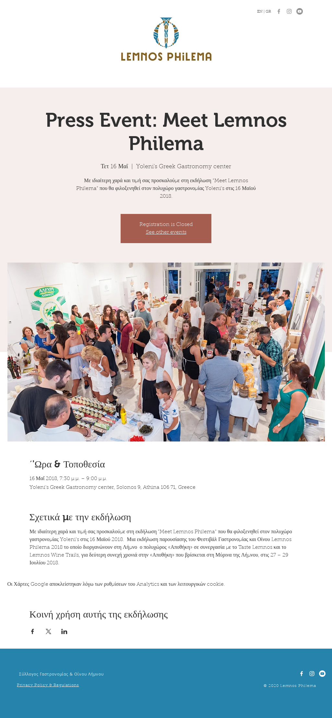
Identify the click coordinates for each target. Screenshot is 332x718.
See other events (166, 232)
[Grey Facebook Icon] (279, 11)
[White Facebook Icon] (301, 673)
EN (260, 12)
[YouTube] (299, 11)
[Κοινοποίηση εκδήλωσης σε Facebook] (33, 631)
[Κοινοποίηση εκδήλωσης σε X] (48, 631)
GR (268, 12)
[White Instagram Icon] (312, 673)
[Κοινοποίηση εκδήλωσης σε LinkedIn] (64, 631)
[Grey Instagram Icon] (289, 11)
